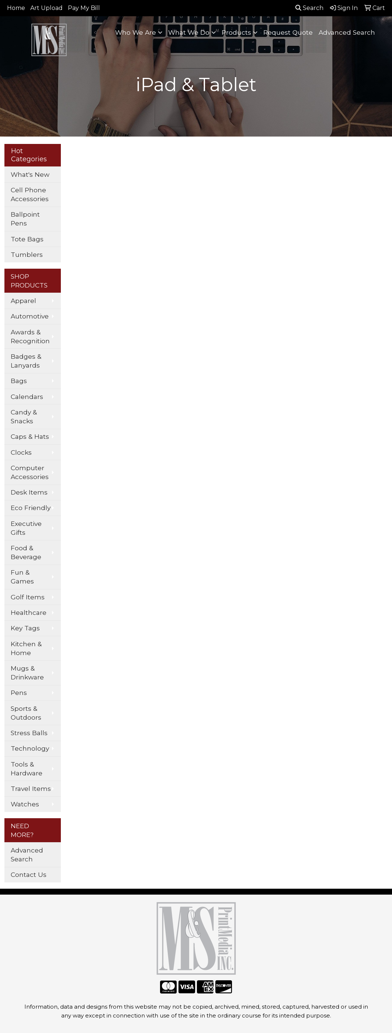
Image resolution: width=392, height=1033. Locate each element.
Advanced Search (347, 32)
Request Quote (288, 32)
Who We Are (135, 32)
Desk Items (29, 492)
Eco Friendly (31, 508)
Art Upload (46, 7)
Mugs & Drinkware (27, 672)
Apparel (23, 300)
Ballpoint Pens (25, 218)
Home (16, 7)
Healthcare (28, 612)
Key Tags (25, 628)
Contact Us (28, 874)
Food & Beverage (26, 552)
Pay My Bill (84, 7)
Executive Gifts (26, 528)
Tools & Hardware (26, 768)
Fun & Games (22, 576)
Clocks (21, 452)
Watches (25, 804)
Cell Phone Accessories (30, 194)
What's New (30, 174)
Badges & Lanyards (26, 360)
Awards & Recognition (30, 336)
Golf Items (28, 597)
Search (309, 7)
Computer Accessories (30, 472)
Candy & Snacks (24, 416)
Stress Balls (29, 733)
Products (236, 32)
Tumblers (27, 254)
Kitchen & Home (26, 648)
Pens (19, 692)
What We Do (188, 32)
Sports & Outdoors (26, 713)
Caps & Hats (30, 436)
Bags (19, 381)
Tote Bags (27, 239)
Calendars (27, 396)
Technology (30, 748)
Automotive (30, 316)
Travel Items (31, 788)
